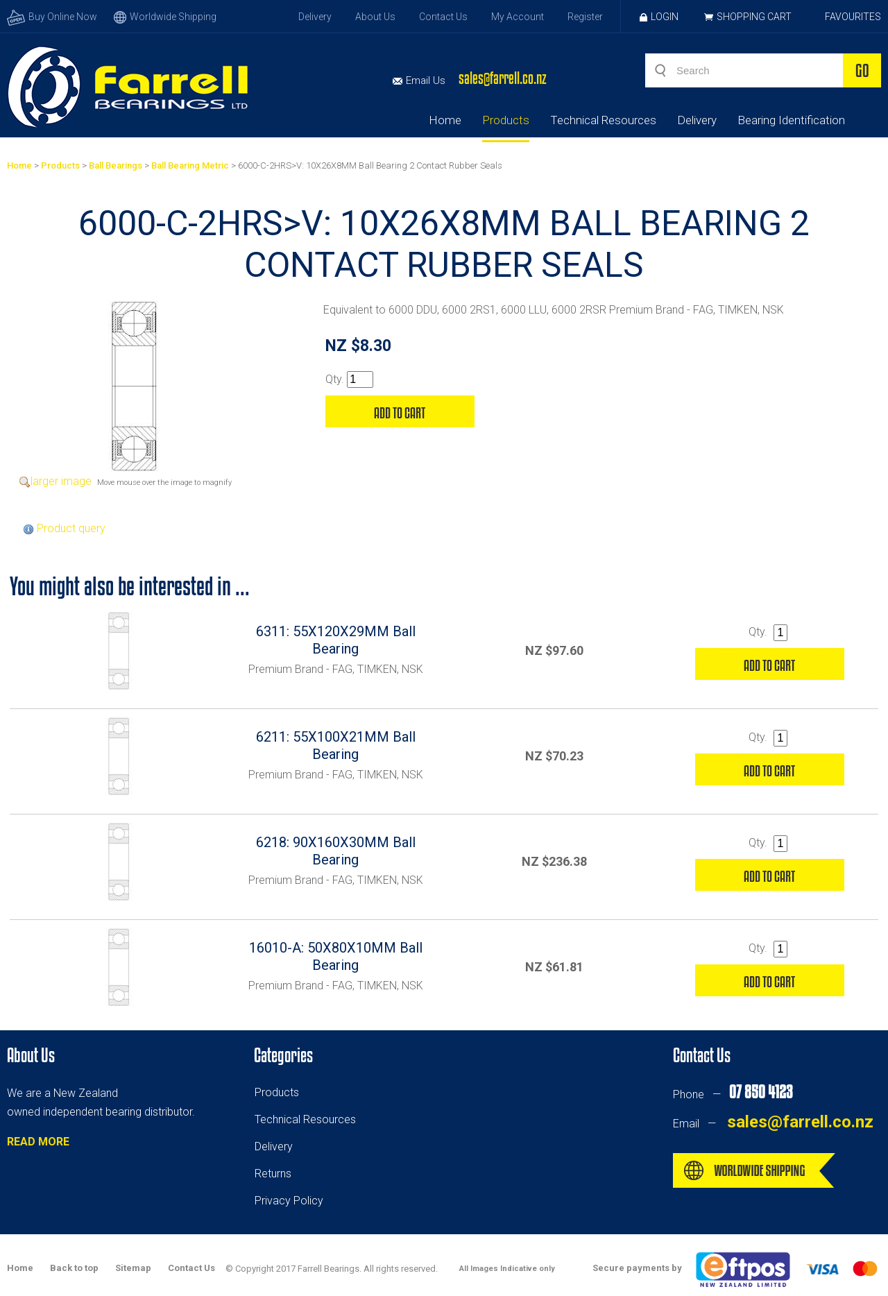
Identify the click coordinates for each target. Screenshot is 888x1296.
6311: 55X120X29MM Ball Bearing (336, 640)
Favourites (853, 16)
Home (445, 120)
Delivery (315, 16)
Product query (71, 528)
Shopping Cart (754, 16)
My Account (517, 16)
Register (585, 16)
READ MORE (38, 1141)
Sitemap (133, 1267)
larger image (61, 481)
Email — (773, 1123)
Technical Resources (603, 120)
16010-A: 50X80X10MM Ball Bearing (335, 956)
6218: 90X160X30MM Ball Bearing (336, 851)
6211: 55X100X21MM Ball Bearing (336, 745)
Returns (273, 1173)
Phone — (732, 1094)
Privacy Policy (289, 1200)
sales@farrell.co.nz (503, 78)
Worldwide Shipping (165, 16)
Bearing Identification (791, 120)
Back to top (74, 1267)
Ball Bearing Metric (190, 165)
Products (505, 120)
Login (659, 16)
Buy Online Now (52, 16)
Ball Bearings (115, 165)
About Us (375, 16)
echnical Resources (308, 1119)
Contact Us (443, 16)
